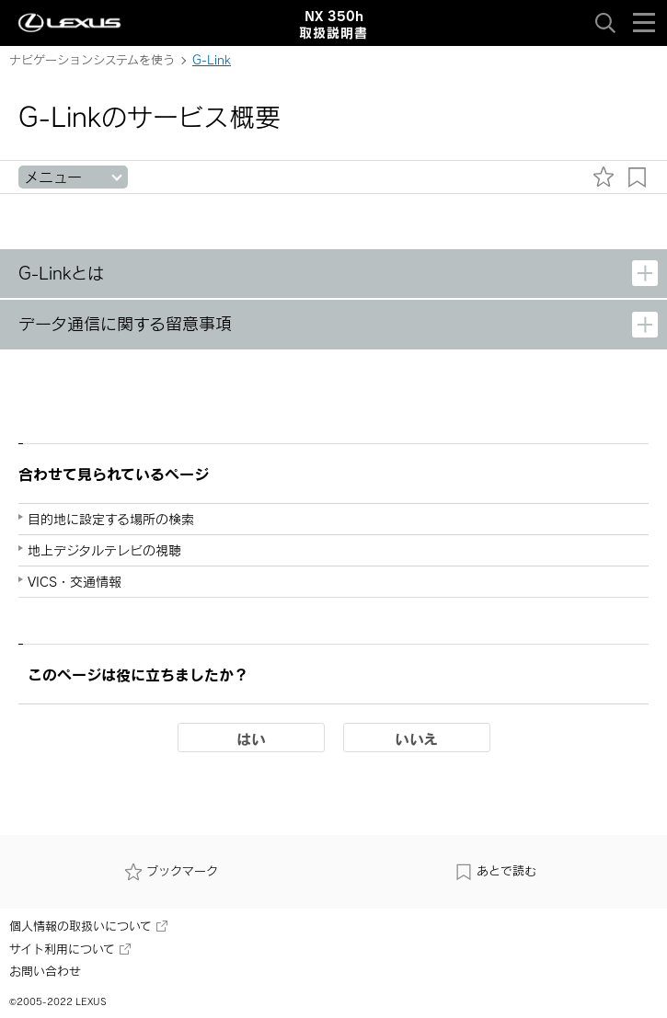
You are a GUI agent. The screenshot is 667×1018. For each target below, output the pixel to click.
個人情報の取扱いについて (88, 926)
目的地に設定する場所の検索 (111, 519)
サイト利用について (70, 949)
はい (251, 738)
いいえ (416, 738)
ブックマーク (171, 871)
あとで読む (495, 871)
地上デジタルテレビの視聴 (104, 550)
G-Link (211, 59)
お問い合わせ (45, 971)
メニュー (53, 177)
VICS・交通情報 (74, 581)
